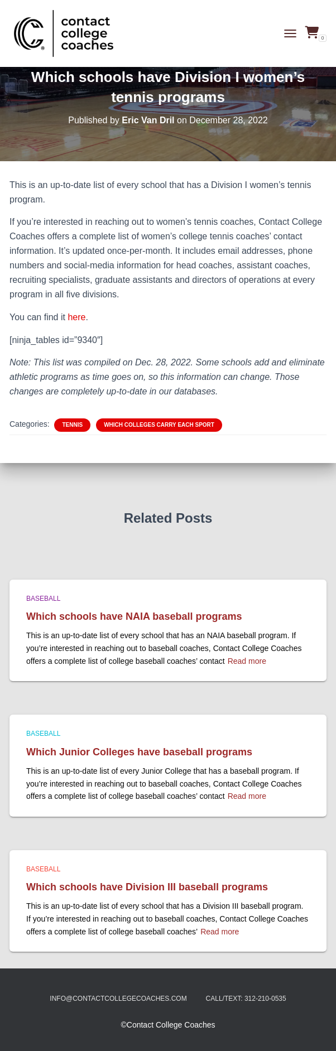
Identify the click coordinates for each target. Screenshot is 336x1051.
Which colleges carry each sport (159, 425)
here (76, 317)
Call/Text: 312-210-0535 (246, 998)
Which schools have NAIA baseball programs (134, 616)
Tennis (72, 425)
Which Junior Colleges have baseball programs (139, 752)
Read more (247, 661)
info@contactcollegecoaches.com (118, 998)
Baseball (43, 598)
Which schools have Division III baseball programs (147, 887)
